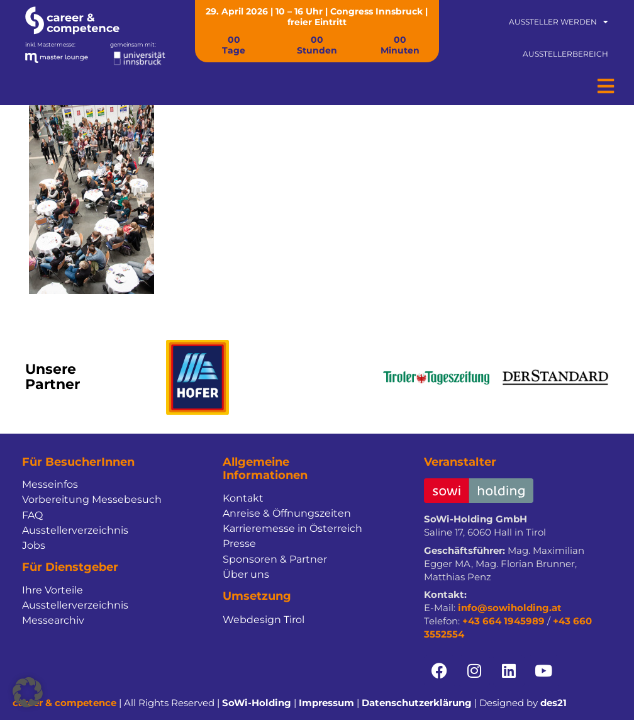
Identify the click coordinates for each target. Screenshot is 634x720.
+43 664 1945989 (503, 621)
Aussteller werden (558, 22)
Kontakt (243, 498)
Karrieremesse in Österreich (292, 528)
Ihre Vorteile (52, 590)
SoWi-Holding (256, 703)
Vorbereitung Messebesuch (92, 499)
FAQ (32, 515)
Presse (239, 543)
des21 (553, 703)
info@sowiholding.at (510, 608)
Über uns (246, 574)
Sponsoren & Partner (275, 559)
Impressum (326, 703)
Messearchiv (53, 620)
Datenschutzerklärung (417, 703)
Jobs (33, 545)
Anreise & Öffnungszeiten (287, 513)
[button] (27, 692)
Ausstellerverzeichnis (75, 530)
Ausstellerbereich (565, 54)
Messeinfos (50, 484)
